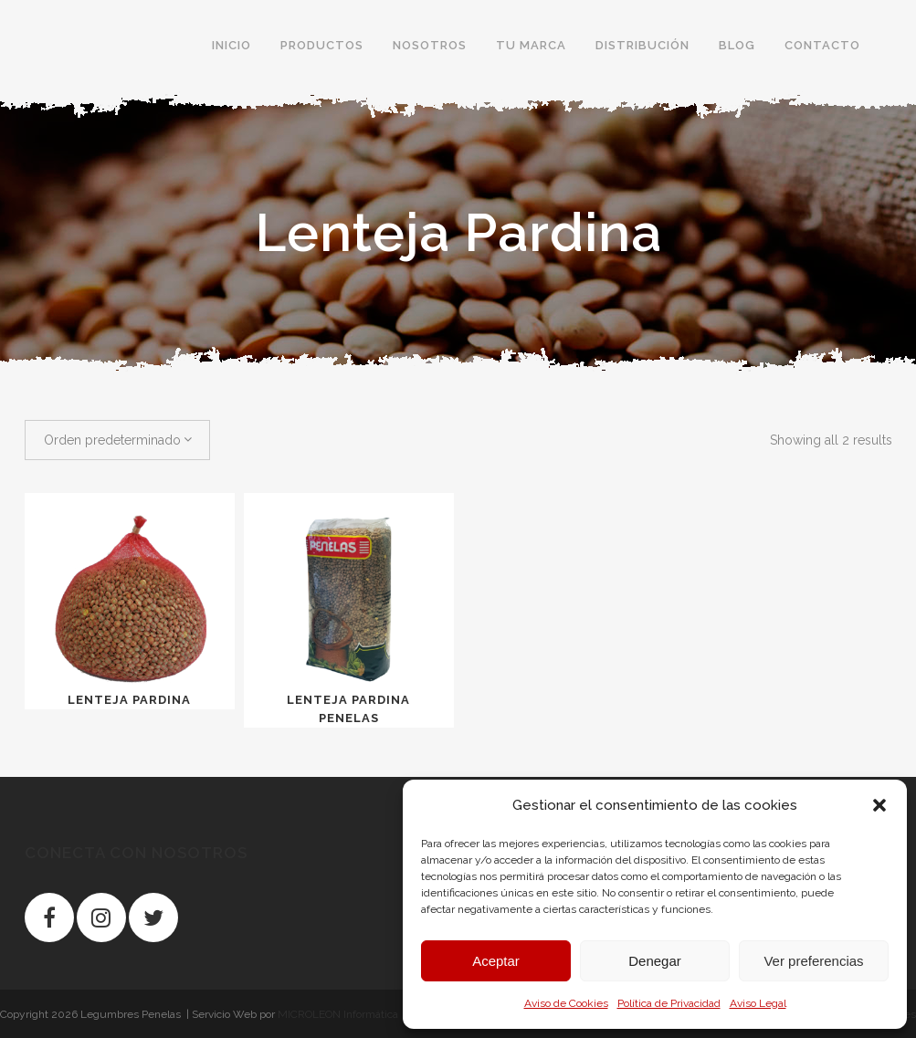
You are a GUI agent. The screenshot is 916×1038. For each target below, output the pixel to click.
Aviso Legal (758, 1003)
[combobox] (117, 440)
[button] (879, 805)
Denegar (654, 961)
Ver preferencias (813, 961)
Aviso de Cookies (566, 1003)
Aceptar (496, 961)
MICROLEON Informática (338, 1014)
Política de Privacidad (669, 1003)
